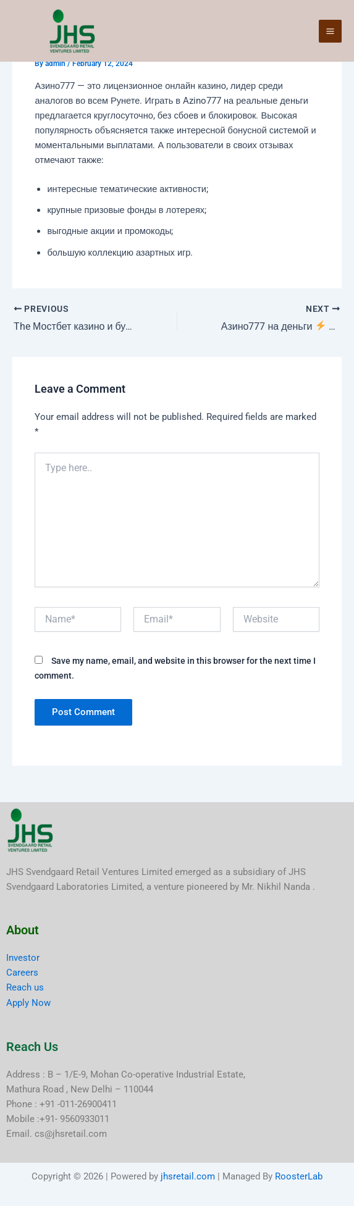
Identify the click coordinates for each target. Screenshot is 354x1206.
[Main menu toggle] (330, 31)
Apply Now (28, 1002)
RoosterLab (298, 1176)
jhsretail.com (188, 1176)
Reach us (25, 987)
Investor (23, 957)
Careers (22, 972)
